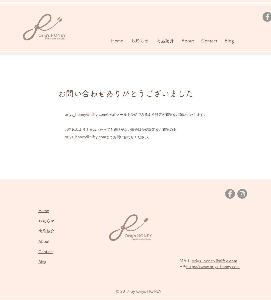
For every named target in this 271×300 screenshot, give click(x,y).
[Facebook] (230, 194)
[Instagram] (242, 194)
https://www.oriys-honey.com (213, 267)
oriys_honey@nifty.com (85, 114)
